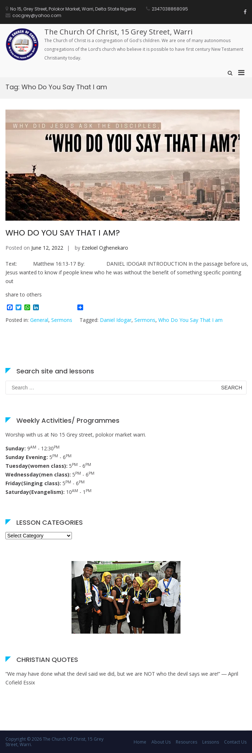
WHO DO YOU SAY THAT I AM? (62, 232)
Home (140, 742)
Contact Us (235, 742)
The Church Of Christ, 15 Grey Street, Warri (118, 32)
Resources (186, 742)
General (39, 319)
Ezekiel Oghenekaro (105, 247)
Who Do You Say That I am (190, 319)
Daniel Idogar (115, 319)
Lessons (210, 742)
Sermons (61, 319)
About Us (161, 742)
